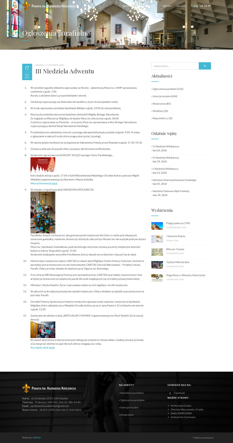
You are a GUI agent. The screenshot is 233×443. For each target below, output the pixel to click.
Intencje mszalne (161, 96)
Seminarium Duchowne (183, 417)
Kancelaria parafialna (131, 392)
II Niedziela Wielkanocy (164, 168)
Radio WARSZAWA (181, 413)
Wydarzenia (158, 103)
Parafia (128, 6)
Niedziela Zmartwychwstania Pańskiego (173, 179)
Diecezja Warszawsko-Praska (187, 409)
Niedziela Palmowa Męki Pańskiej (170, 191)
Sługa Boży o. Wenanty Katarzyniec (186, 275)
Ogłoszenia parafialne (164, 88)
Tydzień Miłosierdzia (177, 262)
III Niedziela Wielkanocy (165, 157)
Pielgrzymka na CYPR (178, 223)
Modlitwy (157, 110)
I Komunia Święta (175, 236)
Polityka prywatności (203, 437)
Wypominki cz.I (160, 118)
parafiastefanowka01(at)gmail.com (49, 405)
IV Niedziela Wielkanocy (165, 146)
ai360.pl (37, 437)
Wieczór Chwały (175, 249)
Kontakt (166, 6)
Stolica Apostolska (181, 405)
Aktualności (147, 6)
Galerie (181, 6)
